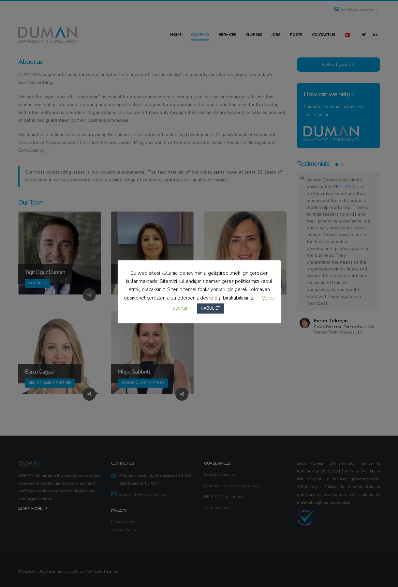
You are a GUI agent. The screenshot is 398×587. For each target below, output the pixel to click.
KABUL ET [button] (210, 308)
